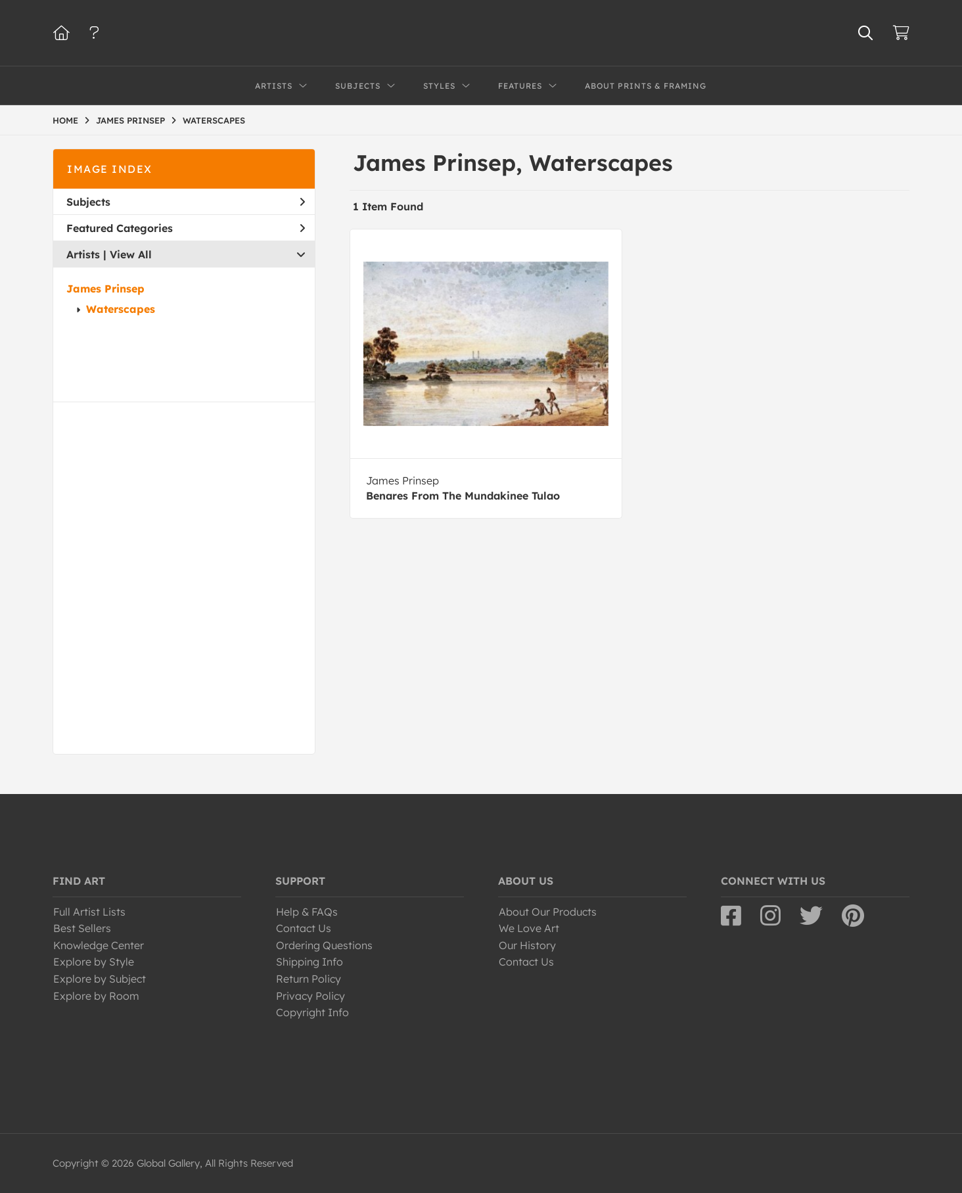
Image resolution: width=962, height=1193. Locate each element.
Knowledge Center (98, 945)
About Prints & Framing (645, 86)
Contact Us (303, 928)
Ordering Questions (324, 945)
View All (131, 254)
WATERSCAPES (214, 120)
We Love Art (529, 928)
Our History (527, 945)
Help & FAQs (307, 911)
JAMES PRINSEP (130, 120)
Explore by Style (93, 961)
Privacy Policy (310, 995)
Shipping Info (309, 961)
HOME (65, 120)
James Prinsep (105, 288)
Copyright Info (312, 1012)
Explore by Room (96, 995)
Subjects (185, 201)
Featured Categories (185, 228)
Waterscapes (120, 309)
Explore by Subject (99, 978)
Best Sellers (82, 928)
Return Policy (308, 978)
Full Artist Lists (89, 911)
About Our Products (548, 911)
